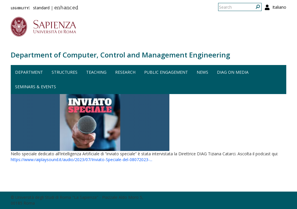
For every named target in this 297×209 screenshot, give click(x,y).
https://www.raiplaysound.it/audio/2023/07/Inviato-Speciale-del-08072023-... (81, 159)
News (202, 72)
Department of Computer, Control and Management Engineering (120, 55)
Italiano (279, 7)
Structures (64, 72)
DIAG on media (233, 72)
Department (29, 72)
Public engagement (166, 72)
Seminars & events (35, 86)
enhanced (66, 8)
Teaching (96, 72)
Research (125, 72)
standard (41, 7)
